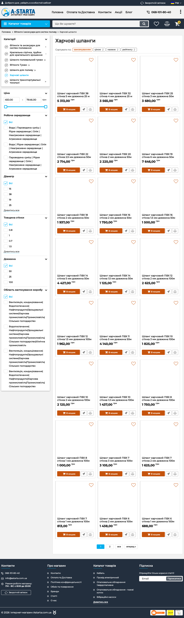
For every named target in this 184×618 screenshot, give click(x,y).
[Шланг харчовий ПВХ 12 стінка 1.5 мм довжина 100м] (75, 318)
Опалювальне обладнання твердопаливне (111, 583)
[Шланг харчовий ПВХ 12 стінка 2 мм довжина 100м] (160, 258)
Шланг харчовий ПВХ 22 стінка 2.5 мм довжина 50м (75, 157)
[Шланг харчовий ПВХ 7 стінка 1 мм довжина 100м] (75, 501)
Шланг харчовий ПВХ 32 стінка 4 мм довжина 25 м (118, 97)
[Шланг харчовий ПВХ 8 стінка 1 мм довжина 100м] (75, 440)
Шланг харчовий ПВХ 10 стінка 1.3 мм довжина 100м (118, 400)
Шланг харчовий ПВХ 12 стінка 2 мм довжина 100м (160, 279)
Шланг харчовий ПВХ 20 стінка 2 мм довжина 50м (118, 157)
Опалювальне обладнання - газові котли (115, 591)
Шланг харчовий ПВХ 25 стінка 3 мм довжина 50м (160, 97)
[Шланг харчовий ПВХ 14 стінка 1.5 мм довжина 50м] (118, 258)
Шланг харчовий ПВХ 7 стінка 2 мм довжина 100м (160, 461)
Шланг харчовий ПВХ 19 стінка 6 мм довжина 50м (160, 157)
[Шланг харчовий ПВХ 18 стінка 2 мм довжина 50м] (75, 197)
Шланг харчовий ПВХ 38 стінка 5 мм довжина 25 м (75, 97)
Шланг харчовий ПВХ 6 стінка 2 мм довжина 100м (118, 522)
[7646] (33, 99)
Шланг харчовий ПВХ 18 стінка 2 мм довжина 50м (75, 218)
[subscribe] (161, 578)
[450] (12, 99)
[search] (98, 23)
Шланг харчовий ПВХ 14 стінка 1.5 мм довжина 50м (118, 279)
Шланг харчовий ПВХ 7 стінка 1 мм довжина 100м (75, 522)
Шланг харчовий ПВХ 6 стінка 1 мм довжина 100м (160, 522)
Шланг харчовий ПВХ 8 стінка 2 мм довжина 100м (160, 400)
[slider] (5, 106)
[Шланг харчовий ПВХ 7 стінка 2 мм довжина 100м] (160, 440)
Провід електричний (108, 577)
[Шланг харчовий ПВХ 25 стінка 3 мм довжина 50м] (160, 75)
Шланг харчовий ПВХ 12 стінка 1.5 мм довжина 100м (75, 340)
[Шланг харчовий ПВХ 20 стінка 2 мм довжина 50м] (118, 136)
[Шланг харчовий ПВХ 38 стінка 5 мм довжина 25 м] (75, 75)
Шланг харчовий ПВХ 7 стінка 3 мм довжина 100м (118, 461)
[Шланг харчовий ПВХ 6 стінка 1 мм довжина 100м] (160, 501)
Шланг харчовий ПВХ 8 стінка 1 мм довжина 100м (75, 461)
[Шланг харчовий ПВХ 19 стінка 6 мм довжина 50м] (160, 136)
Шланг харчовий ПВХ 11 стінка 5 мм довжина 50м (118, 340)
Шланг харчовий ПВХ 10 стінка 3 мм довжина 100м (160, 340)
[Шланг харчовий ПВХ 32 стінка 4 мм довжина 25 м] (118, 75)
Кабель (100, 573)
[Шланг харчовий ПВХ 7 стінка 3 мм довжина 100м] (118, 440)
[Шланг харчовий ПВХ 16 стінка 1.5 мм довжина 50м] (160, 197)
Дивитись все (11, 210)
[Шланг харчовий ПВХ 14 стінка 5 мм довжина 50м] (75, 258)
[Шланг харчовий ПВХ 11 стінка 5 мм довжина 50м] (118, 318)
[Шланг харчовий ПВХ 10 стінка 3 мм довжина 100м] (160, 318)
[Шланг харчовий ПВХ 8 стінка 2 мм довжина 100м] (160, 379)
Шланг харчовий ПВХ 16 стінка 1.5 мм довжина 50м (160, 218)
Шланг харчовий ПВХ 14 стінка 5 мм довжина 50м (75, 279)
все (119, 547)
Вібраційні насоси (106, 597)
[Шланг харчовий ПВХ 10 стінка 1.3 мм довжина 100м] (118, 379)
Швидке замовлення (84, 109)
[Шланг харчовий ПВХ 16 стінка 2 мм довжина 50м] (118, 197)
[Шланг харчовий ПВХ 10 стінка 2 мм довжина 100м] (75, 379)
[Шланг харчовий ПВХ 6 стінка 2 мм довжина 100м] (118, 501)
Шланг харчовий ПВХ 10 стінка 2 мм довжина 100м (75, 400)
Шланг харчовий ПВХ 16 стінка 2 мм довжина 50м (118, 218)
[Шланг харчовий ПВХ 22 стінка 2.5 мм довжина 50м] (75, 136)
